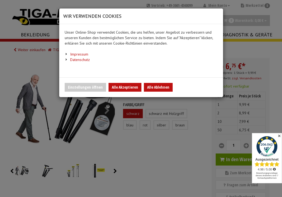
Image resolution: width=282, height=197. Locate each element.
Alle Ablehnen (158, 87)
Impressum (79, 54)
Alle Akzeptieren (125, 87)
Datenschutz (80, 59)
